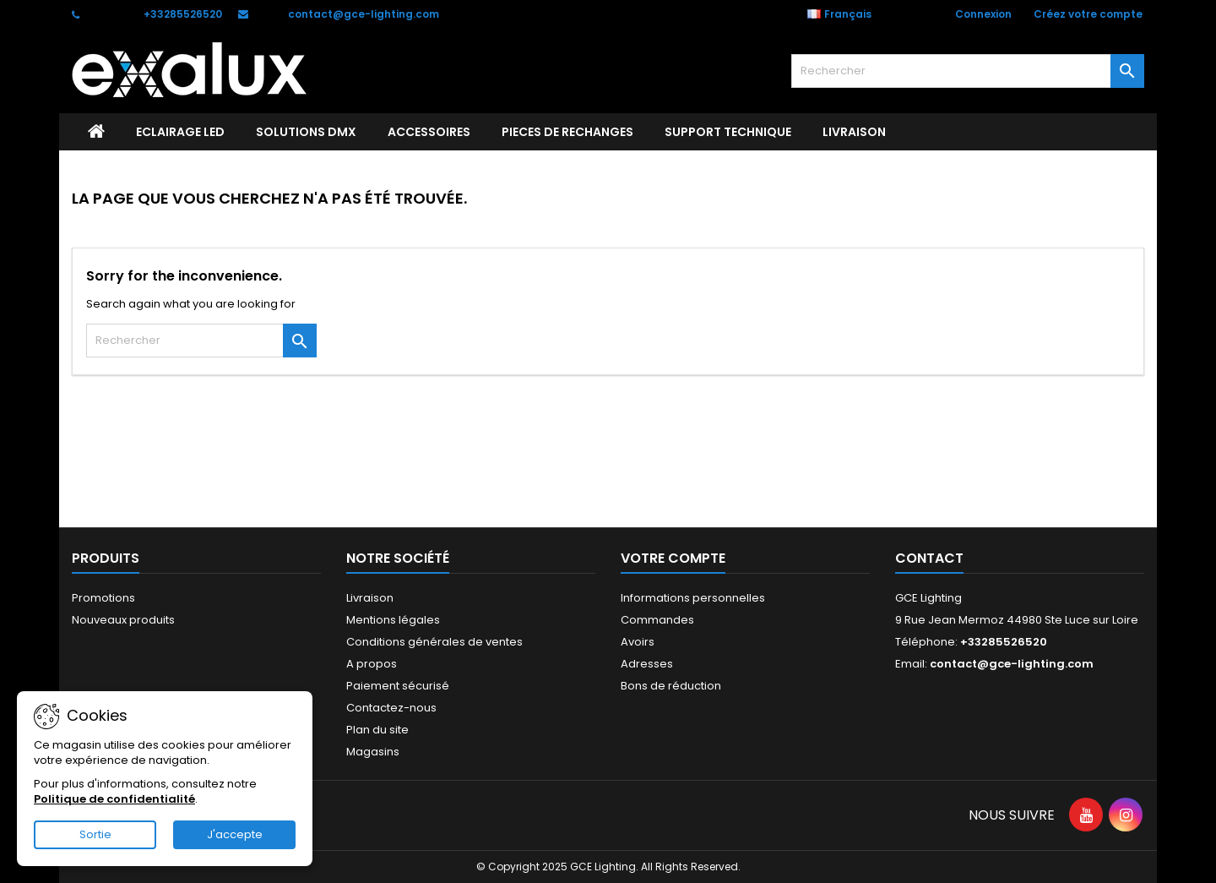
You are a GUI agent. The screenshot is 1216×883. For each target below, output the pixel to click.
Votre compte (673, 558)
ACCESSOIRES (429, 131)
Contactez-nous (391, 708)
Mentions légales (393, 620)
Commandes (657, 620)
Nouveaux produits (123, 620)
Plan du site (377, 730)
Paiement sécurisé (397, 686)
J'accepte (235, 834)
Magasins (372, 752)
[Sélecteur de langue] (848, 14)
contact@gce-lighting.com (363, 14)
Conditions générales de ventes (434, 642)
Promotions (103, 598)
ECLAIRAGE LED (180, 131)
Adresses (647, 664)
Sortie (95, 834)
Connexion (983, 14)
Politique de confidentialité (114, 799)
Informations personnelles (693, 598)
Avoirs (637, 642)
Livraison (854, 131)
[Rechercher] (967, 71)
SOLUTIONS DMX (306, 131)
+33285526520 (183, 14)
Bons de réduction (671, 686)
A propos (371, 664)
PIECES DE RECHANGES (567, 131)
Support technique (728, 131)
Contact (929, 558)
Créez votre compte (1088, 14)
